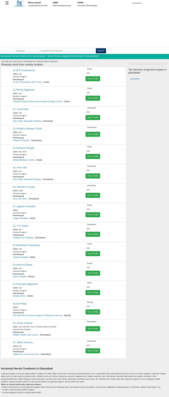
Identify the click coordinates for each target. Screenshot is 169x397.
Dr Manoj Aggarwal (23, 89)
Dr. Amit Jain (20, 167)
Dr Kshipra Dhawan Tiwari (27, 128)
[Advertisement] (84, 27)
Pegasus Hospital (21, 140)
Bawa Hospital (19, 276)
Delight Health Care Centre (25, 335)
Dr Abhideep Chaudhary (26, 245)
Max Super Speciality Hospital (27, 121)
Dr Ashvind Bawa (22, 264)
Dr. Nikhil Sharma (23, 342)
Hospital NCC (19, 296)
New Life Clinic (20, 199)
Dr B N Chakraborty (24, 70)
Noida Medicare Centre (24, 160)
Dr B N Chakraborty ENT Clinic (27, 82)
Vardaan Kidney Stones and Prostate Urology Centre (37, 101)
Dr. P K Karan (20, 225)
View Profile (92, 79)
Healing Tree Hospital (23, 237)
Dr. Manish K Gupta (24, 186)
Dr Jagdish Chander (24, 206)
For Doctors (137, 3)
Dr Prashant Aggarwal (25, 284)
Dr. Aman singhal (22, 323)
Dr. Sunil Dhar (21, 109)
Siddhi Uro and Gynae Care (26, 354)
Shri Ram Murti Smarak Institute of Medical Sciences (37, 315)
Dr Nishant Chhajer (23, 148)
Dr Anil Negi (19, 303)
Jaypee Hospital (20, 218)
